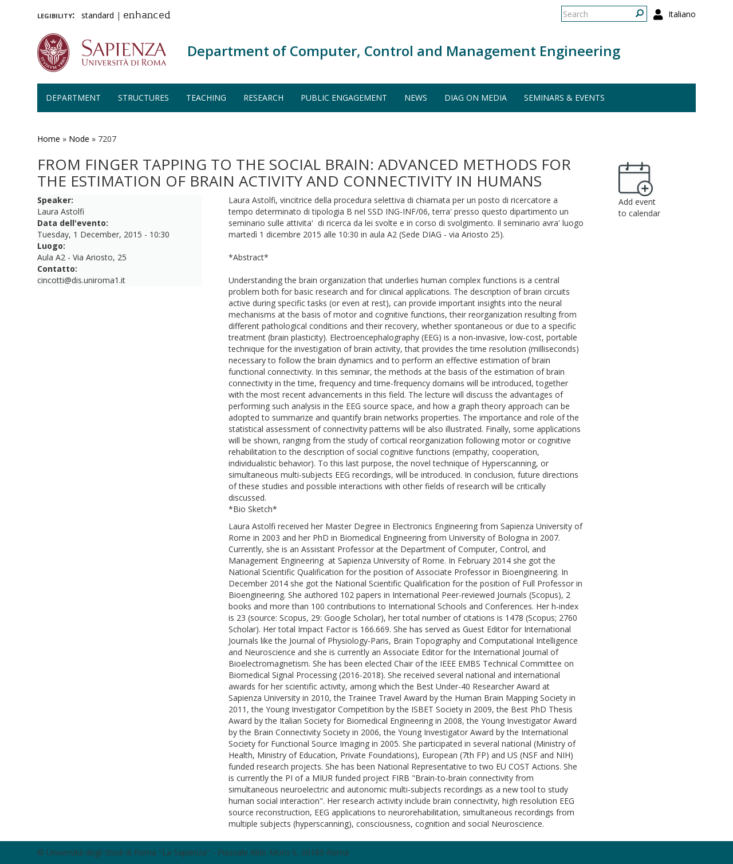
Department (73, 97)
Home (48, 138)
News (415, 97)
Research (263, 97)
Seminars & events (564, 97)
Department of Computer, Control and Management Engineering (403, 50)
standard (97, 15)
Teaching (206, 97)
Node (79, 138)
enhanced (147, 16)
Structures (143, 97)
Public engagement (344, 97)
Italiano (682, 14)
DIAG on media (475, 97)
